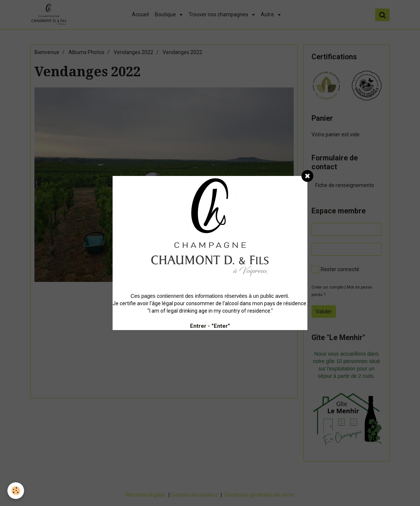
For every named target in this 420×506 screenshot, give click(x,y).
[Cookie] (15, 490)
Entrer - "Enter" (210, 326)
